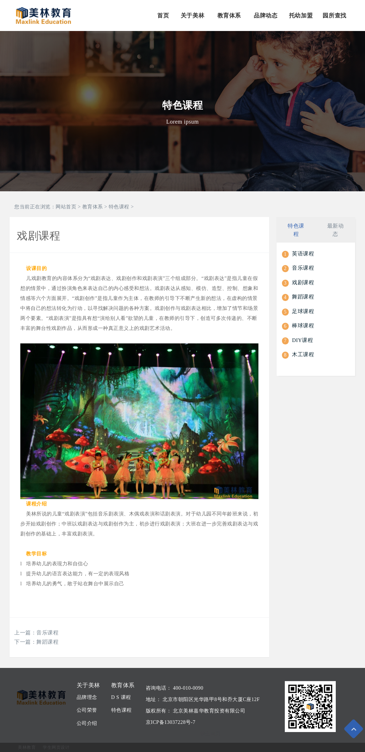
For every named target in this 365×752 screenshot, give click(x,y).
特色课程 (119, 206)
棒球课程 (303, 325)
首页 (163, 15)
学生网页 (210, 733)
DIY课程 (302, 339)
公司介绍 (87, 723)
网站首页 (66, 206)
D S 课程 (121, 697)
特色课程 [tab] (296, 229)
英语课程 (303, 253)
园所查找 (334, 15)
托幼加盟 (301, 15)
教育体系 (229, 15)
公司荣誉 (87, 710)
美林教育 (27, 747)
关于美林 (192, 15)
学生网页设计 (56, 747)
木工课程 (303, 354)
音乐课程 (47, 633)
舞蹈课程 (47, 642)
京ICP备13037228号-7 (170, 722)
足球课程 (303, 310)
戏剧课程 (303, 282)
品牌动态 (265, 15)
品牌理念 (87, 697)
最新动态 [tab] (335, 229)
